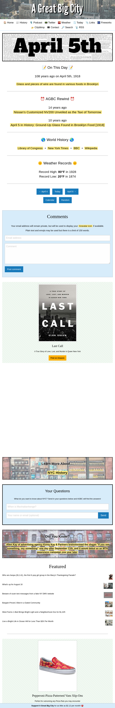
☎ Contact (53, 27)
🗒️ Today (78, 22)
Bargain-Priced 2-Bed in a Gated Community (21, 603)
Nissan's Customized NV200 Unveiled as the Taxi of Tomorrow (57, 112)
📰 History (21, 22)
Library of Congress (30, 148)
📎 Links (90, 22)
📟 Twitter (50, 22)
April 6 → (71, 191)
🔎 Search (67, 27)
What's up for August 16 (12, 584)
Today (57, 191)
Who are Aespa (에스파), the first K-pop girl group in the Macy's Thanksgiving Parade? (39, 575)
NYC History (57, 473)
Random (65, 200)
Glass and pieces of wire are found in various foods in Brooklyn (57, 84)
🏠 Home (8, 22)
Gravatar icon (85, 226)
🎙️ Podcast (36, 22)
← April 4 (43, 191)
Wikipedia (91, 148)
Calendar (50, 200)
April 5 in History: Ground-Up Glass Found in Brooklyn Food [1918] (57, 125)
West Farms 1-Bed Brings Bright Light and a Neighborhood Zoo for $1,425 (33, 612)
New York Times (58, 148)
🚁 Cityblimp (38, 27)
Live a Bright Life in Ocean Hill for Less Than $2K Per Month (27, 621)
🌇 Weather (64, 22)
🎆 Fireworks (104, 22)
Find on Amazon (58, 358)
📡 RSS (79, 27)
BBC (77, 148)
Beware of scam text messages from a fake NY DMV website (28, 594)
